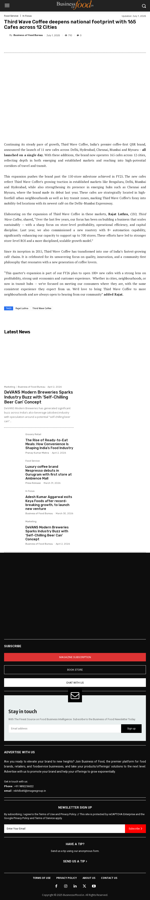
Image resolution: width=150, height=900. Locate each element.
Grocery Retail (33, 434)
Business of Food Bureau (28, 35)
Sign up (131, 728)
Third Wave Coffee (41, 308)
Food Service (11, 16)
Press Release (33, 483)
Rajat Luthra (22, 308)
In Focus (27, 16)
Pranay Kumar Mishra (37, 453)
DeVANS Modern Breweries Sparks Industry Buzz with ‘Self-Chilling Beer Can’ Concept (38, 397)
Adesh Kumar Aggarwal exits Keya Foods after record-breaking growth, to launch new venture (48, 503)
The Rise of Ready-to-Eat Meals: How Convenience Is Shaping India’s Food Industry (49, 444)
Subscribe (135, 828)
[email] (64, 728)
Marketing (9, 387)
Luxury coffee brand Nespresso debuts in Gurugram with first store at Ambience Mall (48, 473)
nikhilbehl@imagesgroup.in (30, 790)
